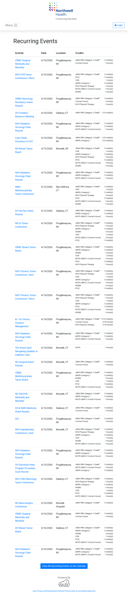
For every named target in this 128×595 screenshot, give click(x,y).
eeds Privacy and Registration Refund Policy (51, 591)
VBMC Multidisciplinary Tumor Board (23, 376)
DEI (17, 418)
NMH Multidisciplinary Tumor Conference (24, 190)
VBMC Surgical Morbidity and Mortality (22, 64)
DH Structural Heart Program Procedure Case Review (25, 468)
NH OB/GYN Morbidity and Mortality (22, 397)
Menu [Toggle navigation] (11, 25)
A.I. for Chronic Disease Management (22, 323)
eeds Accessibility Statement (83, 591)
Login (119, 25)
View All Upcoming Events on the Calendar (64, 566)
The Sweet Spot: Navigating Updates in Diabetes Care (26, 351)
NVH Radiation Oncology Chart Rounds (23, 127)
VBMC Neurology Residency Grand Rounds (24, 102)
